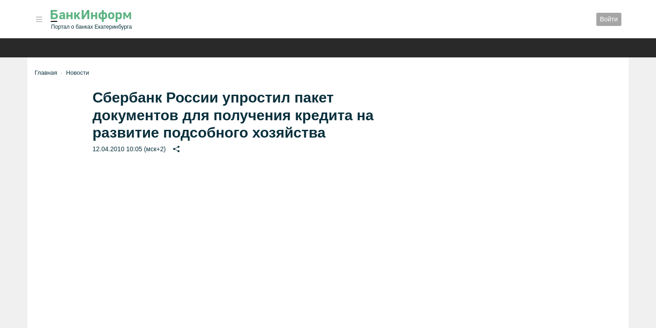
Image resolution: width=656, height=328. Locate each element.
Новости (77, 72)
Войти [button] (609, 19)
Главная (46, 72)
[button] (39, 19)
